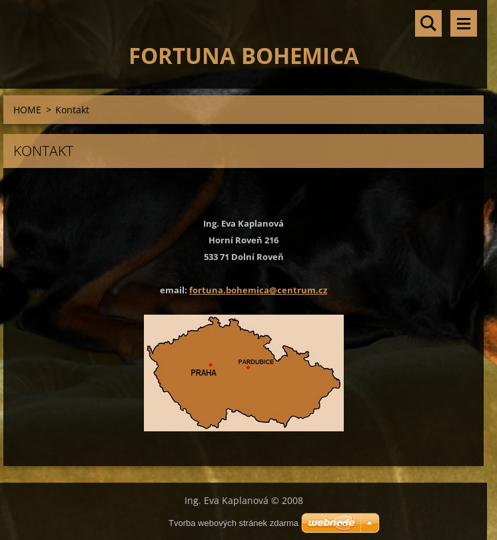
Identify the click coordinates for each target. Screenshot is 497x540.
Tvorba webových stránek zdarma (233, 523)
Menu (463, 23)
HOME (27, 109)
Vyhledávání (428, 23)
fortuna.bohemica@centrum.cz (258, 290)
